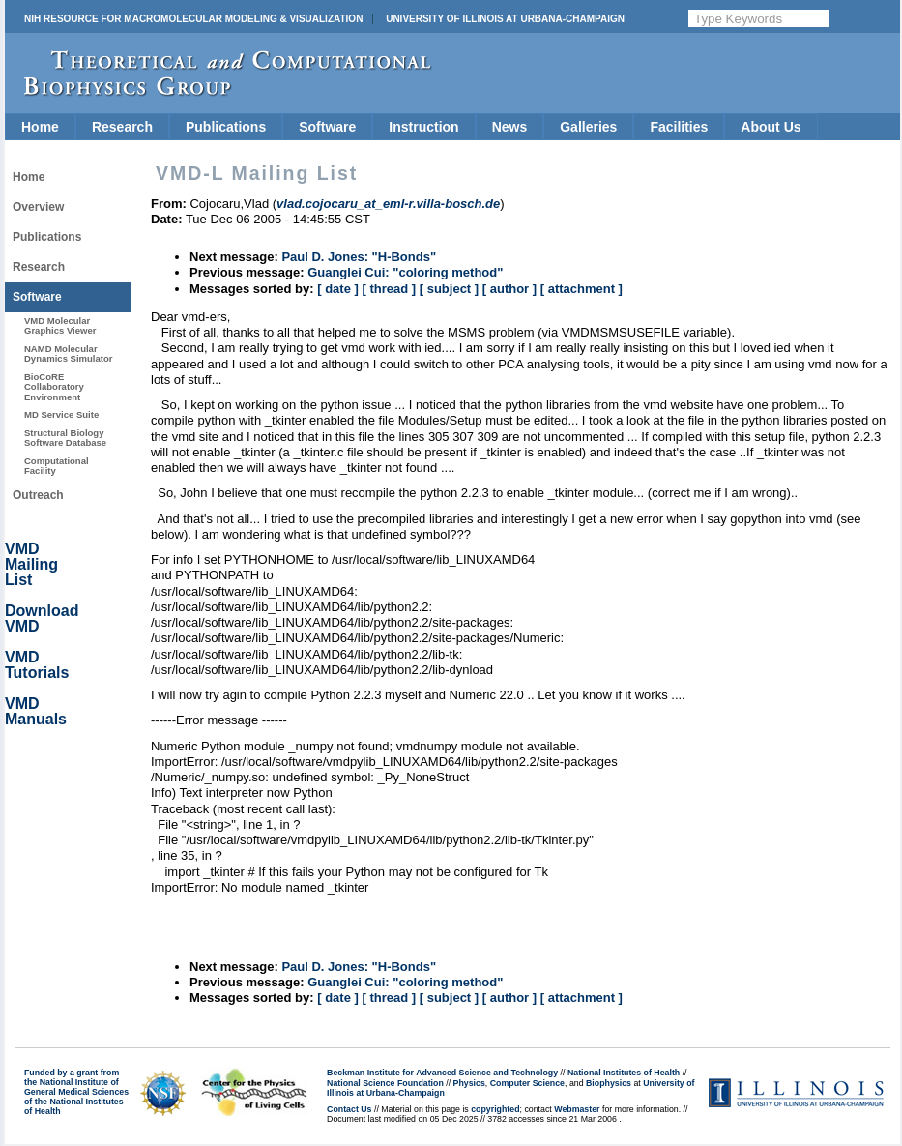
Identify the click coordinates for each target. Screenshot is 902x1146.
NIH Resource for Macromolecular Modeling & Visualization (193, 19)
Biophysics (608, 1083)
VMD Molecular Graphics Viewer (60, 325)
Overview (38, 207)
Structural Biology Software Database (65, 437)
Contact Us (349, 1109)
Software (327, 126)
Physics (469, 1083)
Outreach (38, 495)
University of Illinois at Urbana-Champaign (505, 19)
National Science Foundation (385, 1083)
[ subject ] (449, 288)
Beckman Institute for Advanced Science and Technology (442, 1072)
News (510, 126)
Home (40, 126)
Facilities (679, 126)
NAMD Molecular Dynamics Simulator (68, 353)
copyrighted (495, 1109)
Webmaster (576, 1109)
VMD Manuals (36, 711)
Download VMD (41, 618)
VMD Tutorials (37, 665)
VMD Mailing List (31, 564)
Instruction (423, 126)
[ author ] (509, 288)
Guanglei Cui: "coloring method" (405, 272)
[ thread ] (389, 288)
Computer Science (527, 1083)
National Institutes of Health (623, 1072)
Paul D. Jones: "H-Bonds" (358, 257)
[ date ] (338, 288)
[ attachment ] (581, 288)
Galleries (588, 126)
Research (122, 126)
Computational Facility (56, 465)
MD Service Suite (61, 414)
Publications (226, 126)
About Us (770, 126)
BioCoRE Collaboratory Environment (54, 386)
